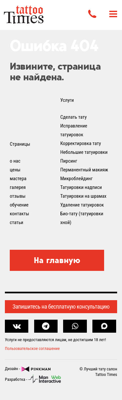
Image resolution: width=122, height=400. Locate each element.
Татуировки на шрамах (83, 196)
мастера (18, 178)
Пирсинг (68, 161)
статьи (16, 222)
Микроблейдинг (76, 178)
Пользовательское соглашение (32, 348)
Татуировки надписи (81, 187)
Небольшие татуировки (84, 152)
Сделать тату (73, 117)
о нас (15, 161)
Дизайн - (27, 369)
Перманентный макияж (84, 170)
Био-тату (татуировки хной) (81, 218)
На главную (57, 260)
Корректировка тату (80, 143)
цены (15, 170)
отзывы (17, 196)
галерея (18, 187)
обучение (19, 205)
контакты (19, 214)
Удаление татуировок (82, 205)
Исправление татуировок (73, 130)
